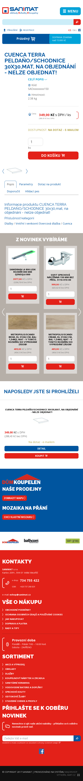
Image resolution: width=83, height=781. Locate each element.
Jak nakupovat (14, 618)
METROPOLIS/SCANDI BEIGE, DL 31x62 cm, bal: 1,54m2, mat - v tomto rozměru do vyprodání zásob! (22, 339)
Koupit (41, 455)
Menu (70, 11)
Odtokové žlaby (15, 696)
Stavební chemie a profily (21, 700)
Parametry (26, 184)
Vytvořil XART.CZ (68, 774)
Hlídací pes (32, 191)
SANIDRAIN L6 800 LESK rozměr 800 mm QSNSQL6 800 (23, 272)
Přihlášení (10, 30)
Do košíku (53, 155)
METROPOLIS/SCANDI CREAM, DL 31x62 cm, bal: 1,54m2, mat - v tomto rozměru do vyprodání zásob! (60, 339)
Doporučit (13, 191)
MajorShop (71, 771)
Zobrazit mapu (14, 498)
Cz (69, 30)
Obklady (10, 668)
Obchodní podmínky (18, 609)
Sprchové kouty (15, 691)
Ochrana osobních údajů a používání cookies (34, 614)
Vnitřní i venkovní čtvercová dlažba (38, 223)
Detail (41, 448)
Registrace (26, 30)
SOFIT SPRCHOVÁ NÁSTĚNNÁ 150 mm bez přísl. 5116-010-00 (60, 277)
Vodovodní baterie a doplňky (24, 687)
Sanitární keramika (17, 682)
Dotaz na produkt (49, 184)
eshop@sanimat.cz (20, 594)
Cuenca (67, 223)
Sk (74, 30)
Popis (10, 184)
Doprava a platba (16, 623)
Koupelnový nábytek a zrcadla (24, 678)
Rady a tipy (12, 628)
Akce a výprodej (15, 664)
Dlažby (8, 223)
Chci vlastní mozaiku (19, 517)
